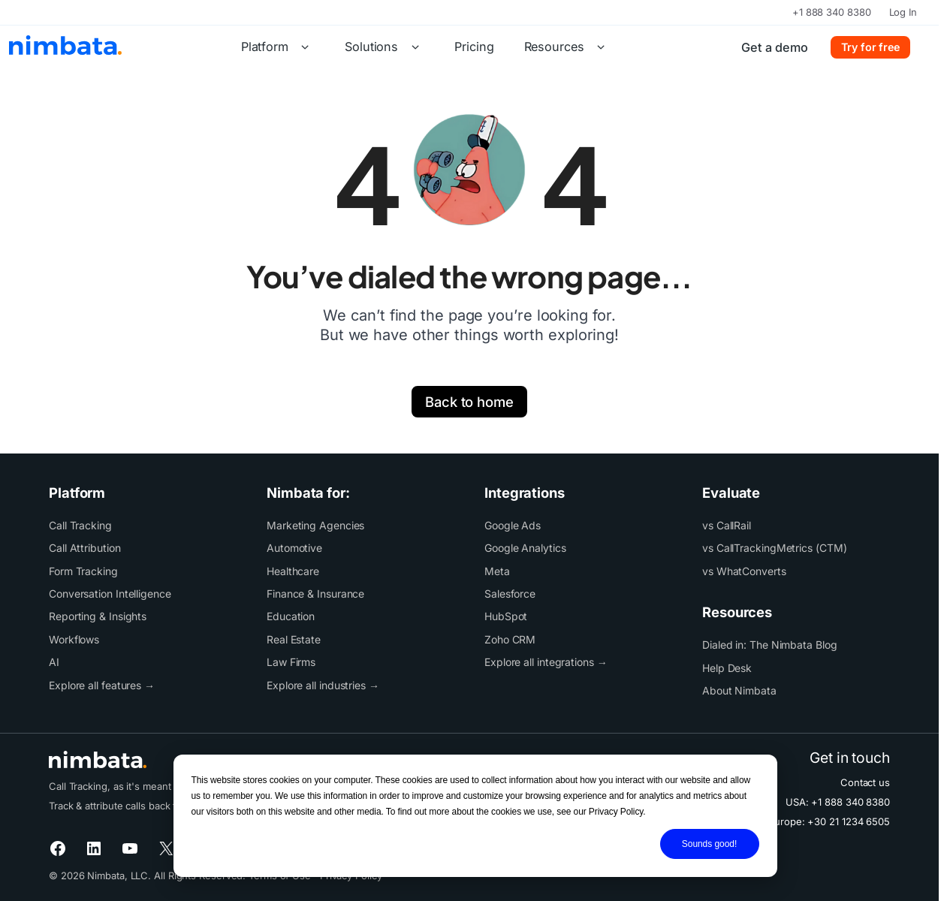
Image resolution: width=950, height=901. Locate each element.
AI (54, 661)
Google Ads (512, 525)
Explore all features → (102, 685)
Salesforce (509, 593)
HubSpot (505, 616)
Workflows (74, 639)
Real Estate (294, 639)
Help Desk (727, 667)
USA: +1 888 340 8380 (838, 802)
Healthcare (293, 571)
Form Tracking (83, 571)
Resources (567, 47)
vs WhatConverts (744, 571)
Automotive (294, 547)
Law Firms (291, 661)
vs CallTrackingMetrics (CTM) (774, 547)
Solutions (384, 47)
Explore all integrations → (546, 661)
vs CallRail (726, 525)
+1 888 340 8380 (831, 12)
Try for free (870, 47)
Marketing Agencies (315, 525)
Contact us (865, 782)
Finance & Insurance (315, 593)
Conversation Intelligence (110, 593)
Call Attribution (85, 547)
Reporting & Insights (97, 616)
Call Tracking (80, 525)
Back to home (469, 401)
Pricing (473, 46)
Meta (497, 571)
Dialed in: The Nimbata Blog (769, 644)
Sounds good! (709, 844)
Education (291, 616)
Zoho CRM (509, 639)
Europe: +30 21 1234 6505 (829, 821)
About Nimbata (739, 690)
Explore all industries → (323, 685)
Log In (903, 12)
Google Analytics (525, 547)
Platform (278, 47)
